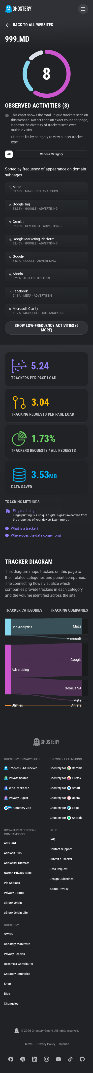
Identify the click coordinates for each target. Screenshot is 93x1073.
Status (8, 934)
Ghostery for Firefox (65, 778)
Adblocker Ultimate (16, 863)
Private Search (16, 778)
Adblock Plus (13, 853)
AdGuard (10, 843)
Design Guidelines (61, 879)
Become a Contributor (18, 964)
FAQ (52, 839)
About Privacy (59, 889)
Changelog (11, 1003)
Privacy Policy (45, 1044)
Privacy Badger (14, 893)
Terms (28, 1044)
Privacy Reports (14, 954)
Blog (7, 993)
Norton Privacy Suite (17, 873)
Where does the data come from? (33, 535)
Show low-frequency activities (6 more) (46, 327)
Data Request (58, 869)
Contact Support (61, 849)
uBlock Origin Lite (16, 912)
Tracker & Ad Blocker (20, 768)
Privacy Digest (16, 798)
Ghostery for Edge (64, 808)
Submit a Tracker (61, 859)
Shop (7, 984)
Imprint (64, 1044)
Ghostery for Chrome (66, 768)
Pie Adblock (12, 883)
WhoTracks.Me (16, 788)
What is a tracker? (21, 528)
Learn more (61, 519)
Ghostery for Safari (65, 788)
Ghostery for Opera (65, 798)
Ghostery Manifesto (17, 944)
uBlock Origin (13, 903)
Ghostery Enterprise (17, 974)
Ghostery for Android (66, 818)
